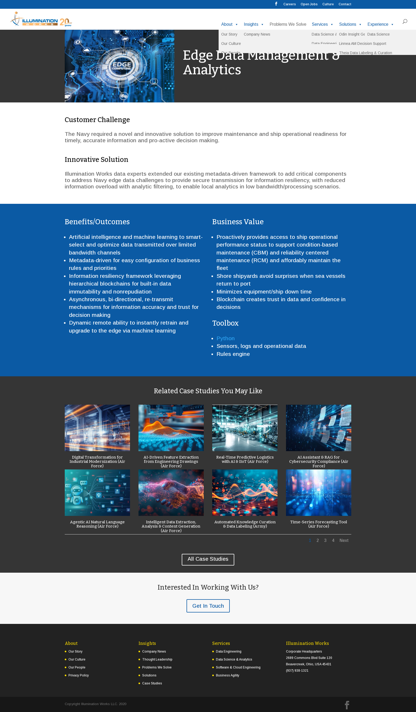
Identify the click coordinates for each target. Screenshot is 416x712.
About (230, 24)
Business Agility (227, 675)
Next (344, 540)
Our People (76, 667)
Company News (154, 651)
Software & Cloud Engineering (238, 667)
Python (225, 338)
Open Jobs (309, 4)
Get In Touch (208, 606)
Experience (380, 24)
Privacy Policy (78, 675)
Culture (328, 4)
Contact (345, 4)
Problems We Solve (288, 24)
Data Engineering (228, 651)
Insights (254, 24)
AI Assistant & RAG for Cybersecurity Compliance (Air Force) (318, 461)
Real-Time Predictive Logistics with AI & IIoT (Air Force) (245, 459)
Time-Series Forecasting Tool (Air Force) (318, 524)
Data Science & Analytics (234, 659)
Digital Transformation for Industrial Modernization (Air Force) (97, 461)
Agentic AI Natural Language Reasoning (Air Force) (97, 524)
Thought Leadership (157, 659)
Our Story (75, 651)
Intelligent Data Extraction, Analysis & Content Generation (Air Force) (171, 526)
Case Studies (152, 683)
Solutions (350, 24)
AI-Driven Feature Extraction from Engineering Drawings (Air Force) (170, 461)
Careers (289, 4)
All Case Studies (208, 559)
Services (323, 24)
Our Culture (76, 659)
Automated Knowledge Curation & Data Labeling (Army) (244, 524)
